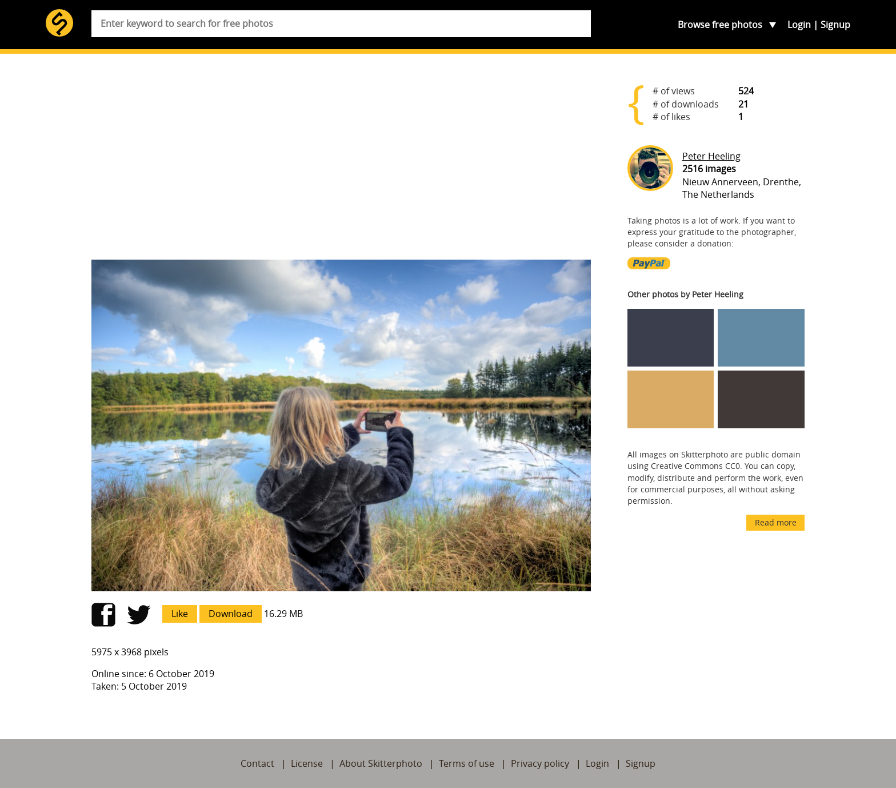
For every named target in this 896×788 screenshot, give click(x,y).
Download (231, 613)
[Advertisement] (341, 161)
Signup (835, 24)
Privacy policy (540, 763)
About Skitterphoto (380, 763)
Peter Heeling (711, 156)
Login (799, 24)
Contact (257, 763)
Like (179, 613)
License (307, 763)
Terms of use (466, 763)
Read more (776, 522)
